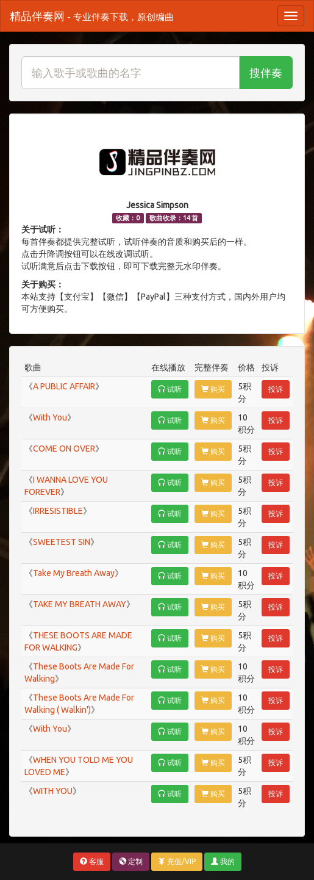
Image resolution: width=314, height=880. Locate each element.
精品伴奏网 (92, 16)
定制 (131, 861)
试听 (170, 389)
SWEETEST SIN (61, 542)
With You (50, 417)
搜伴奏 (265, 73)
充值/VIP (177, 861)
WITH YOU (53, 791)
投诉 (275, 389)
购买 (213, 389)
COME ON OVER (64, 448)
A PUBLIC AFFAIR (64, 386)
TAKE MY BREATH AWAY (79, 604)
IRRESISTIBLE (58, 511)
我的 (223, 861)
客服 (92, 861)
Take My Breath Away (74, 573)
